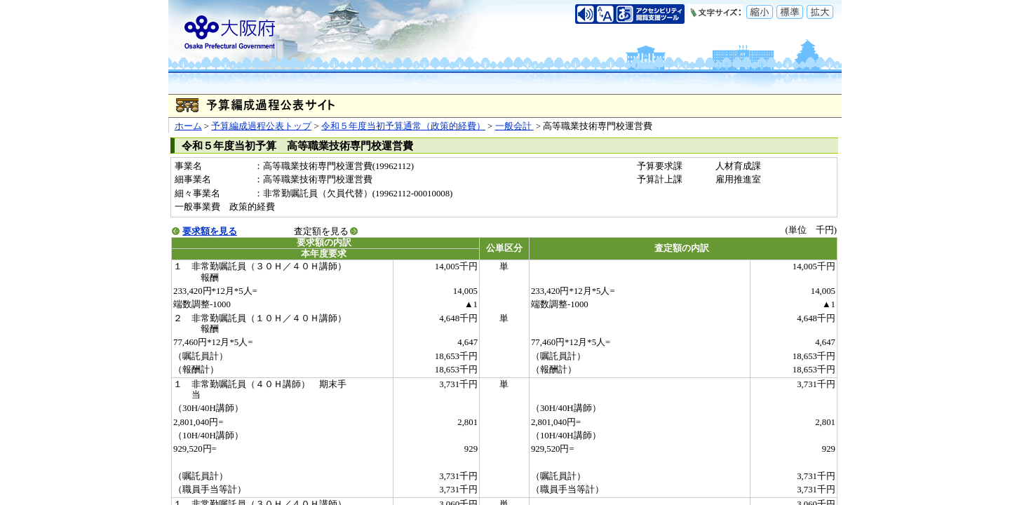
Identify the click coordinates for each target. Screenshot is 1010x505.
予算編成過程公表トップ (261, 126)
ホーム (188, 126)
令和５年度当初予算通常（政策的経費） (403, 126)
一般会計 (514, 126)
